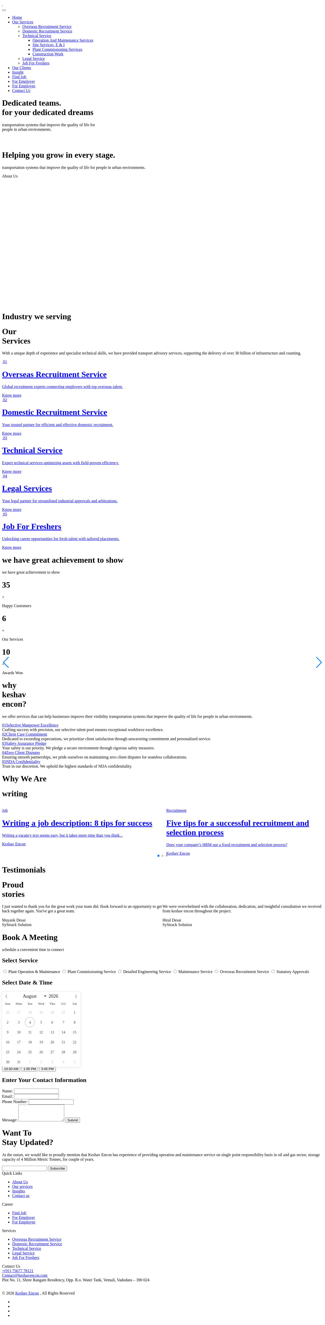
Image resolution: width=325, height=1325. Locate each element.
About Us (20, 1185)
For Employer (23, 81)
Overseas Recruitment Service (47, 26)
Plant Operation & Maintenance (32, 971)
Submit (77, 1123)
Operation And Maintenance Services (62, 40)
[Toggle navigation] (4, 10)
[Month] (34, 996)
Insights (18, 1194)
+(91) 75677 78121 (18, 1274)
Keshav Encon (27, 1296)
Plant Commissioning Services (57, 49)
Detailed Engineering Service (145, 971)
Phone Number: (15, 1102)
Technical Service (36, 36)
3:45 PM (47, 1069)
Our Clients (21, 68)
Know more (11, 395)
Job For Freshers (36, 63)
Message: (9, 1123)
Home (17, 17)
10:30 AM (11, 1069)
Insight (17, 72)
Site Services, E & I (48, 45)
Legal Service (33, 58)
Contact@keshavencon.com (24, 1278)
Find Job (19, 77)
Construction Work (47, 54)
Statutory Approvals (290, 971)
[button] (158, 856)
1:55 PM (29, 1069)
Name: (7, 1091)
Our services (22, 1189)
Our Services (22, 22)
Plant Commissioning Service (89, 971)
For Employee (23, 86)
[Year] (54, 996)
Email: (7, 1096)
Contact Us (21, 90)
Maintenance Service (193, 971)
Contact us (20, 1199)
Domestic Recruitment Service (47, 31)
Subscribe (57, 1171)
